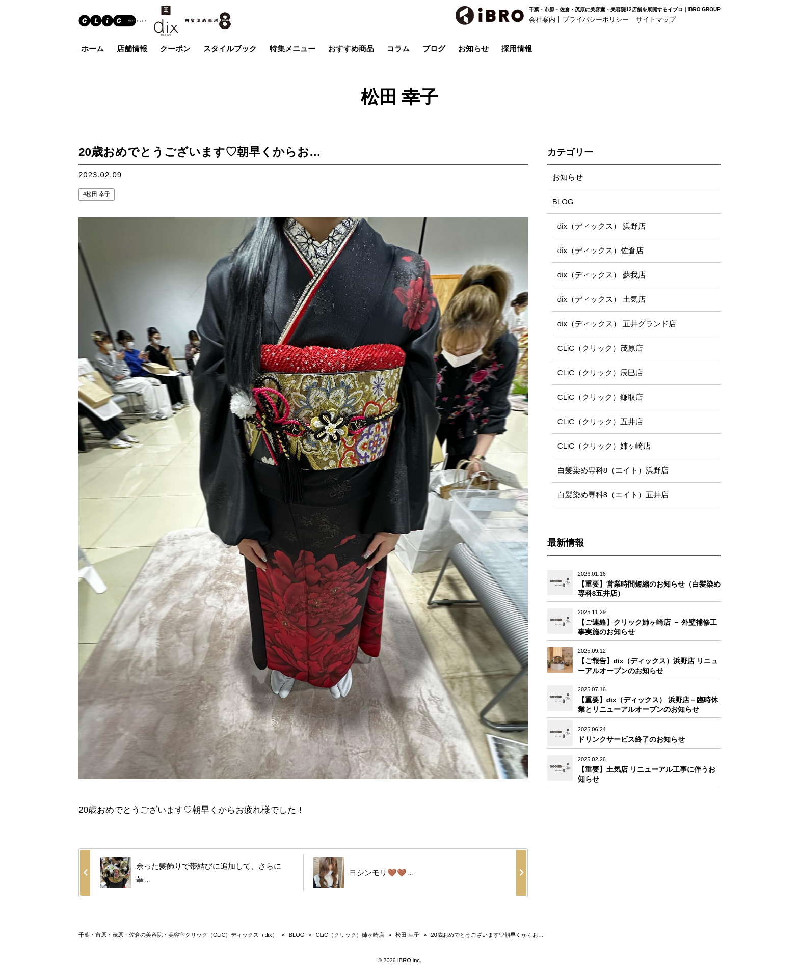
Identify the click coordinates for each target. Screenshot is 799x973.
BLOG (563, 201)
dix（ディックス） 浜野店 (601, 225)
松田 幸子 (98, 194)
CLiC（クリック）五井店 (600, 421)
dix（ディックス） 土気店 (601, 299)
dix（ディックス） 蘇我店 (601, 274)
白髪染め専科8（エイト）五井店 (613, 494)
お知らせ (567, 177)
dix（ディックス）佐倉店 (600, 250)
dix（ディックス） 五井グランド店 (616, 323)
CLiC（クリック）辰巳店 (600, 372)
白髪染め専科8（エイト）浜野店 (613, 470)
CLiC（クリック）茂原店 (600, 348)
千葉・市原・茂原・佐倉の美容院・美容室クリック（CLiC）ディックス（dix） (178, 935)
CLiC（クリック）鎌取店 (600, 397)
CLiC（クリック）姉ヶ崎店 (604, 445)
